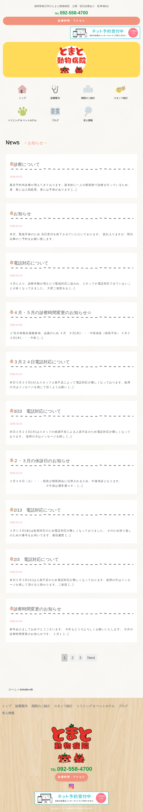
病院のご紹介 (88, 98)
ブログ (55, 120)
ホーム (13, 689)
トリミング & (22, 120)
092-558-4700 (71, 12)
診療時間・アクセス (71, 20)
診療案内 (55, 98)
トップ (22, 98)
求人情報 (88, 120)
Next (91, 658)
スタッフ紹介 (121, 98)
